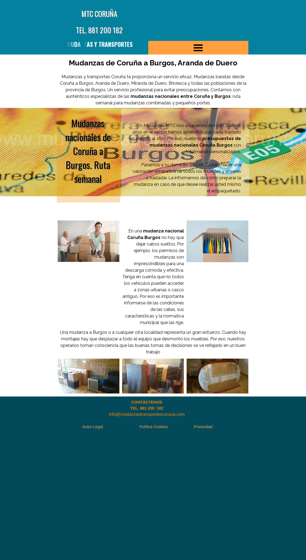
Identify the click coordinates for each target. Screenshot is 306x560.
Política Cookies (154, 427)
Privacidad (203, 427)
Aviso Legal (92, 427)
